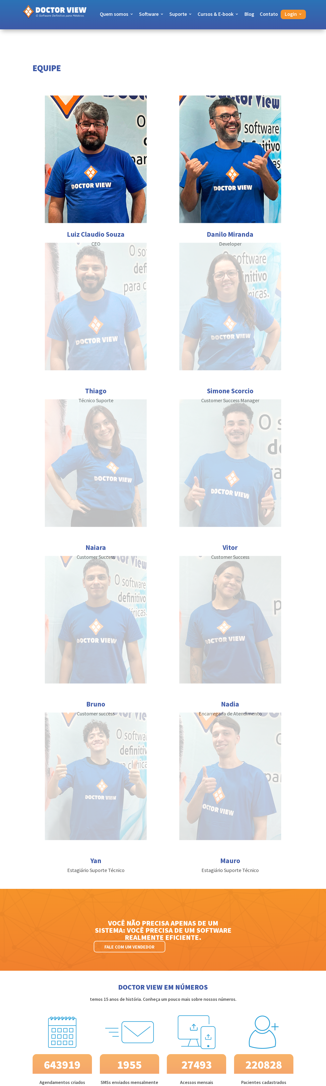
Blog (249, 14)
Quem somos (114, 14)
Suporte (178, 14)
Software (149, 14)
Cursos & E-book (216, 14)
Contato (269, 14)
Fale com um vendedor (129, 947)
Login (290, 14)
